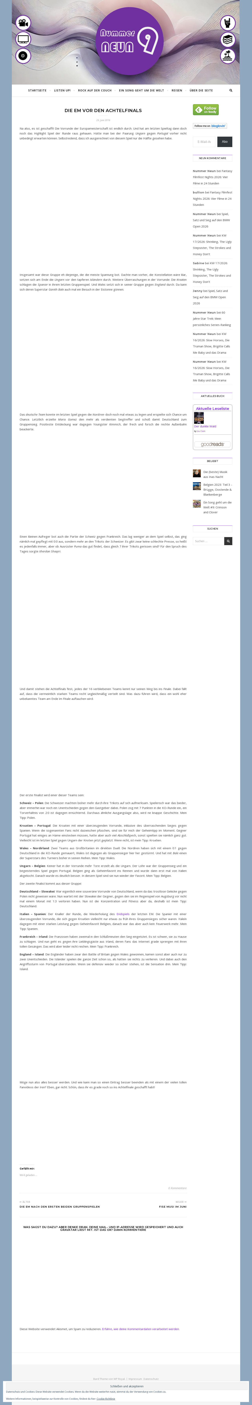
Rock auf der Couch (95, 90)
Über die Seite (201, 90)
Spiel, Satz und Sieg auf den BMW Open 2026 (211, 220)
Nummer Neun (204, 171)
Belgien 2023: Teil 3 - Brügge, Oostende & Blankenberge (217, 489)
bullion (198, 192)
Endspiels (123, 914)
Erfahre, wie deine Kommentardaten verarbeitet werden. (141, 1329)
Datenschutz (151, 1379)
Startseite (37, 90)
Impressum (135, 1379)
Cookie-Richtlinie (106, 1398)
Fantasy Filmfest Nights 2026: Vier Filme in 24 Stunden (212, 177)
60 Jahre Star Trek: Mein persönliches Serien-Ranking (212, 318)
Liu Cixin (201, 431)
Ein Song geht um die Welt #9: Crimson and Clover (217, 507)
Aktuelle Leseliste (212, 409)
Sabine (198, 263)
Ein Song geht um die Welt (141, 90)
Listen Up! (62, 90)
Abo (225, 141)
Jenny (198, 291)
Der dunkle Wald (205, 426)
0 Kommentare (177, 1188)
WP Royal (119, 1379)
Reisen (177, 90)
